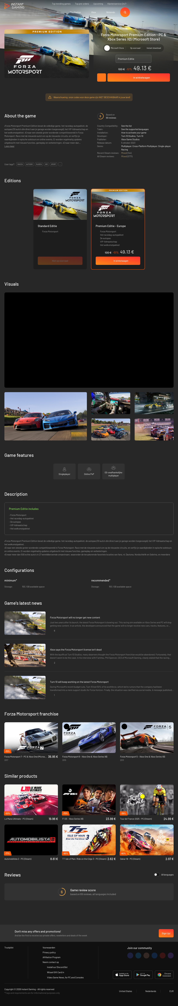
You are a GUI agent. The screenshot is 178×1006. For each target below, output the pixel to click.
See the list (126, 125)
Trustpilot (8, 947)
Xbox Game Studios (130, 139)
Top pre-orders (82, 3)
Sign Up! (166, 933)
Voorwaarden (49, 947)
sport (53, 164)
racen (20, 164)
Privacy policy (49, 952)
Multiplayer (126, 146)
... (60, 164)
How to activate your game (133, 132)
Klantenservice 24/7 (116, 3)
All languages (164, 874)
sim (46, 164)
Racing (124, 149)
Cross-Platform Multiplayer (144, 146)
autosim (29, 164)
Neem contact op (51, 962)
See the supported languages (135, 129)
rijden (39, 164)
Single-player (164, 146)
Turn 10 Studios (128, 136)
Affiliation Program (51, 957)
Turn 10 (140, 136)
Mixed (124, 153)
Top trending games (61, 3)
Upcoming (98, 3)
